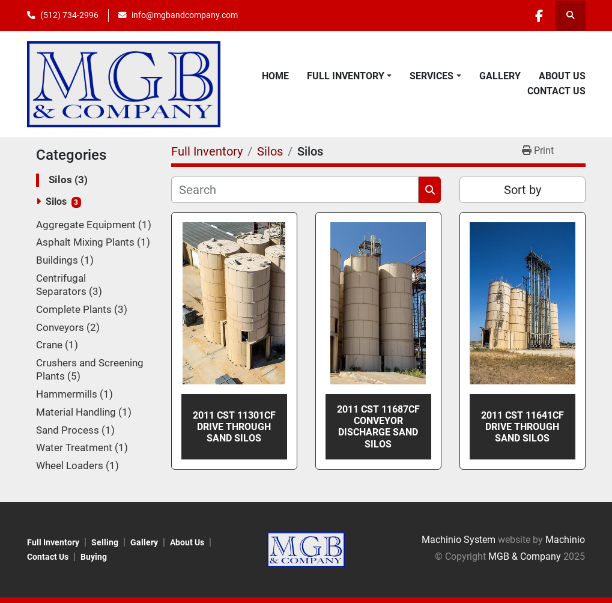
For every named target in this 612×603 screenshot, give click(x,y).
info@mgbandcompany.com (185, 15)
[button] (349, 76)
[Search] (295, 190)
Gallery (500, 76)
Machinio (565, 539)
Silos (56, 201)
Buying (93, 557)
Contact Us (556, 91)
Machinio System (458, 539)
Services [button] (431, 76)
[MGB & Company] (306, 548)
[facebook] (539, 16)
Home (275, 76)
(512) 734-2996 (69, 15)
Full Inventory (345, 76)
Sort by (522, 190)
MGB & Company (524, 556)
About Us (562, 76)
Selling (104, 542)
